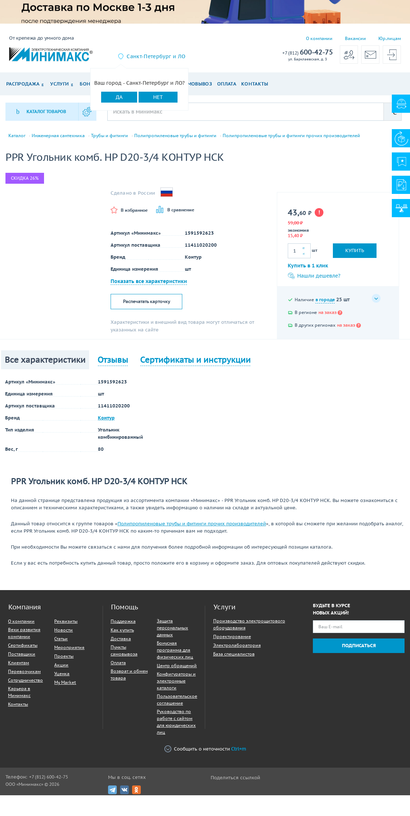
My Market (65, 682)
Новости (63, 630)
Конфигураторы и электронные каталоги (176, 680)
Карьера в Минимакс (19, 692)
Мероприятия (69, 647)
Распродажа (22, 84)
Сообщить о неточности (205, 748)
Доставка (121, 638)
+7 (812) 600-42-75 (48, 777)
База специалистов (234, 654)
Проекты (63, 656)
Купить (354, 250)
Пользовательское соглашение (177, 699)
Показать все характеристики (149, 281)
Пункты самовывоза (124, 650)
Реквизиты (65, 621)
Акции (61, 665)
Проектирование (232, 636)
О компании (319, 38)
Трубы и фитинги (109, 135)
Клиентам (18, 662)
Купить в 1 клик (308, 265)
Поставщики (21, 654)
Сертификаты (22, 645)
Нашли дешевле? (314, 275)
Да (119, 97)
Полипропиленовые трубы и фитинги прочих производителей (291, 135)
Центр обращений (177, 665)
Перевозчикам (24, 671)
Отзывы (112, 360)
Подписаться (359, 645)
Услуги (59, 84)
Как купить (122, 630)
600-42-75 (307, 52)
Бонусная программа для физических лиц (175, 650)
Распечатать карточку (146, 301)
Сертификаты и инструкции (195, 360)
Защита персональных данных (172, 627)
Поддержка (123, 621)
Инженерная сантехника (58, 135)
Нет (158, 97)
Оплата (226, 84)
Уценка (61, 673)
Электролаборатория (237, 645)
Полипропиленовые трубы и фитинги (175, 135)
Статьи (61, 638)
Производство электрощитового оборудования (249, 624)
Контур (106, 418)
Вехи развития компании (24, 633)
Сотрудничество (25, 680)
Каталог (16, 135)
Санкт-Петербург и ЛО (156, 56)
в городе (325, 299)
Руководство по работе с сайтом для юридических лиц (176, 722)
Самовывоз (196, 84)
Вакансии (355, 38)
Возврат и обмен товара (129, 674)
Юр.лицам (389, 38)
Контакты (254, 84)
